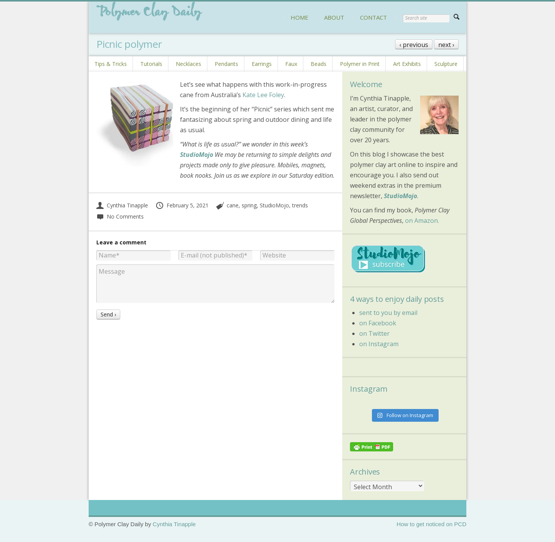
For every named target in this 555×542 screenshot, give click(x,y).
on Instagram (379, 344)
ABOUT (334, 17)
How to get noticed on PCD (431, 524)
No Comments (120, 216)
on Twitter (374, 333)
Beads (318, 63)
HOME (299, 17)
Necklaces (188, 63)
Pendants (226, 63)
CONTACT (373, 17)
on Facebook (377, 323)
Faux (291, 63)
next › (446, 44)
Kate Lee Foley (263, 95)
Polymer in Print (360, 63)
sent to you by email (388, 312)
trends (300, 205)
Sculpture (445, 63)
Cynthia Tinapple (122, 205)
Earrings (262, 63)
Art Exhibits (407, 63)
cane (233, 205)
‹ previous (413, 44)
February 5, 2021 (182, 205)
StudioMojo (274, 205)
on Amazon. (422, 220)
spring (249, 205)
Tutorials (151, 63)
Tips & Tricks (110, 63)
